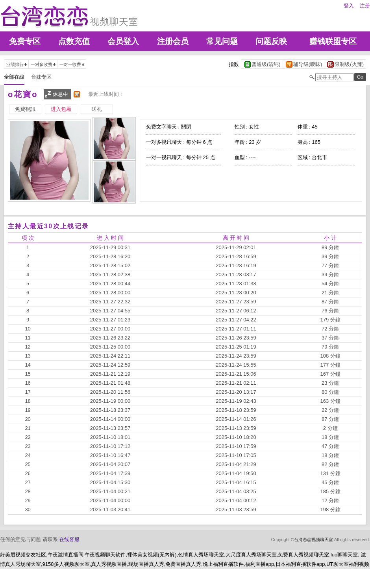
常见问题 (222, 41)
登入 (349, 6)
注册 (365, 6)
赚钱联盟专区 (333, 41)
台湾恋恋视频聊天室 (313, 539)
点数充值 (74, 41)
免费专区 (25, 41)
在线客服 (69, 539)
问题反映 (271, 41)
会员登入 (123, 41)
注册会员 (173, 41)
